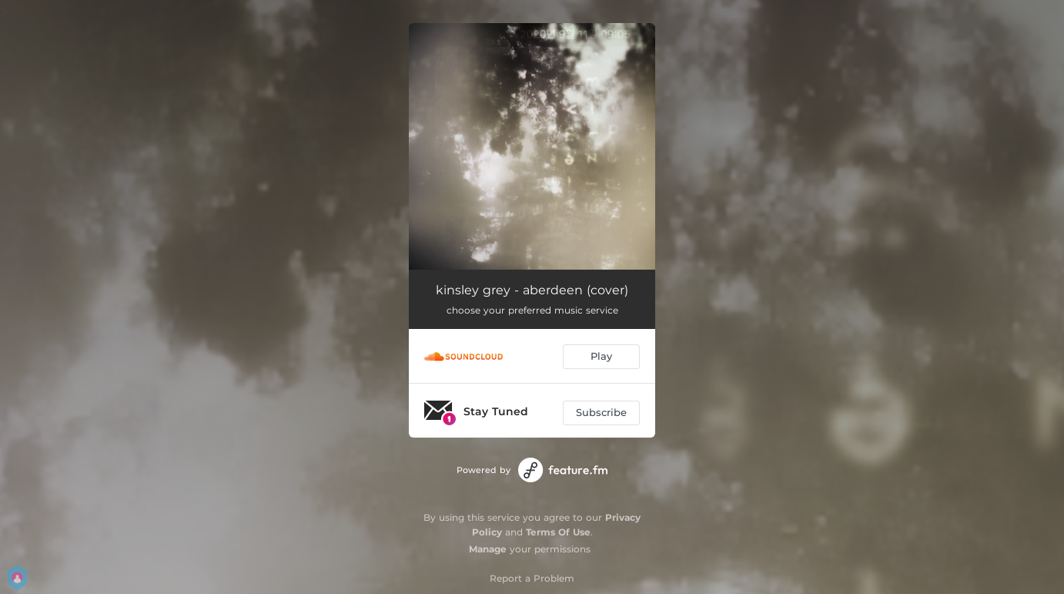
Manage (488, 549)
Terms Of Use (558, 532)
